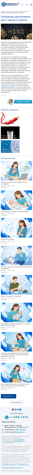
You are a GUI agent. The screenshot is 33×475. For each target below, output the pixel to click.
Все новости (9, 396)
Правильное (5, 75)
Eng (22, 4)
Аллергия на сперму (7, 239)
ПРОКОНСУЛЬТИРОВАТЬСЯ (14, 441)
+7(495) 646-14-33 (23, 464)
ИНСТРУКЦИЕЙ (19, 440)
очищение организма (8, 85)
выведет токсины (15, 87)
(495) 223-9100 (20, 429)
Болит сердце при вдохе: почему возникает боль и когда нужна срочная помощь (15, 385)
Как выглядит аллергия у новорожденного (15, 211)
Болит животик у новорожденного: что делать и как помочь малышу (16, 324)
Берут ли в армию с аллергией (11, 296)
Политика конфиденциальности (12, 468)
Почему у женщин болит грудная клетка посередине (14, 183)
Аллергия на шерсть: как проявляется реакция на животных (16, 267)
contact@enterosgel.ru (17, 432)
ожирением (13, 45)
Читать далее (4, 187)
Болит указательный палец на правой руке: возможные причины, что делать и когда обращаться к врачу (15, 354)
